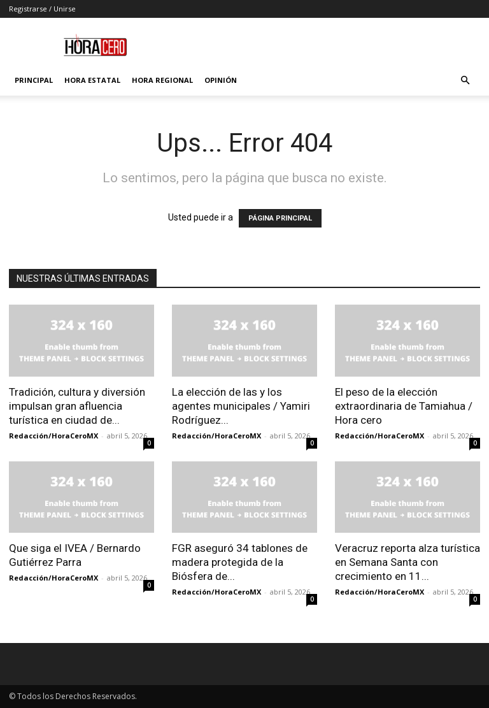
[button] (465, 81)
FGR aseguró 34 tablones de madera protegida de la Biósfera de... (240, 562)
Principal (34, 80)
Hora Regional (162, 80)
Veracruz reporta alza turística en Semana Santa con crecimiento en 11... (407, 562)
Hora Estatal (92, 80)
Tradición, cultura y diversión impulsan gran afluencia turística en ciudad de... (77, 406)
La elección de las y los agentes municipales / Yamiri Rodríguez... (241, 406)
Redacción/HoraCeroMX (53, 435)
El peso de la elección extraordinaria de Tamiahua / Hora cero (403, 406)
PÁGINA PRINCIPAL (280, 218)
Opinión (220, 80)
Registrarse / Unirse (42, 8)
